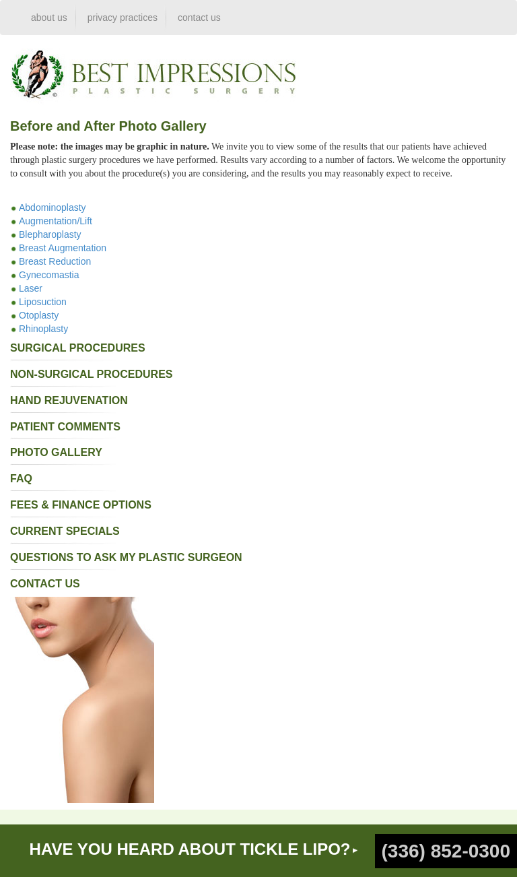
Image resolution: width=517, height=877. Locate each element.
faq (21, 478)
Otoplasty (39, 315)
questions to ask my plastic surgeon (126, 557)
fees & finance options (80, 505)
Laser (30, 288)
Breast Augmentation (62, 247)
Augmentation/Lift (55, 221)
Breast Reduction (55, 261)
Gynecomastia (49, 274)
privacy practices (123, 17)
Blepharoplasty (50, 234)
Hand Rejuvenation (69, 400)
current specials (65, 531)
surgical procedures (77, 348)
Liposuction (43, 301)
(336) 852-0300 (446, 851)
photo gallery (56, 452)
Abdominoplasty (52, 207)
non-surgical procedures (91, 374)
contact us (199, 17)
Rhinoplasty (43, 328)
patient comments (65, 426)
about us (49, 17)
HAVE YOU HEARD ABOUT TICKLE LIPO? (190, 849)
